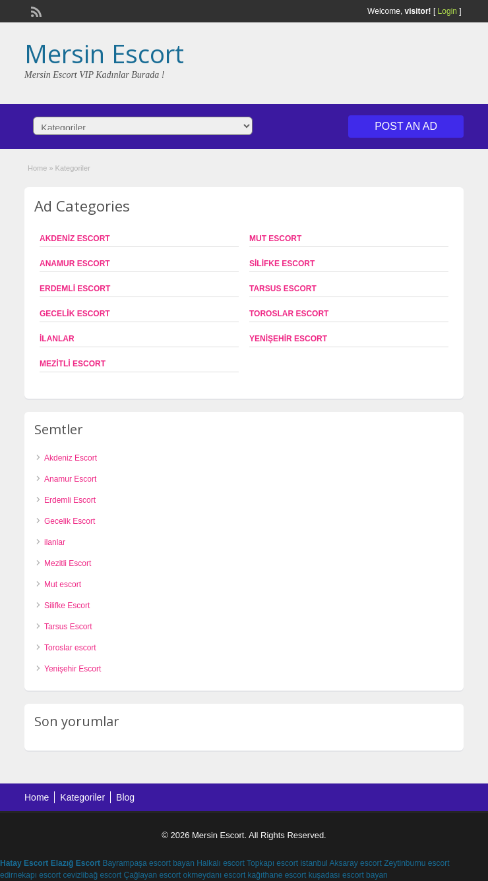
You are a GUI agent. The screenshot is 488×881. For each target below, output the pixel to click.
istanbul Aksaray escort (340, 863)
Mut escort (275, 238)
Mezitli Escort (73, 363)
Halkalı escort (221, 863)
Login (447, 11)
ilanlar (57, 338)
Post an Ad (406, 126)
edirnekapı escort (30, 875)
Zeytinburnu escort (416, 863)
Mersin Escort (104, 53)
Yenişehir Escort (288, 338)
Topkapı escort (272, 863)
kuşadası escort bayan (348, 875)
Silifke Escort (282, 263)
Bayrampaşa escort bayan (148, 863)
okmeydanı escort (214, 875)
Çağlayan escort (152, 875)
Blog (125, 797)
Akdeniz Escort (75, 238)
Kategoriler (82, 797)
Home (37, 168)
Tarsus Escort (283, 288)
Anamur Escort (75, 263)
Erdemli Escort (75, 288)
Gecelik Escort (75, 313)
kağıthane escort (277, 875)
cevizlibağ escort (92, 875)
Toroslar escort (288, 313)
